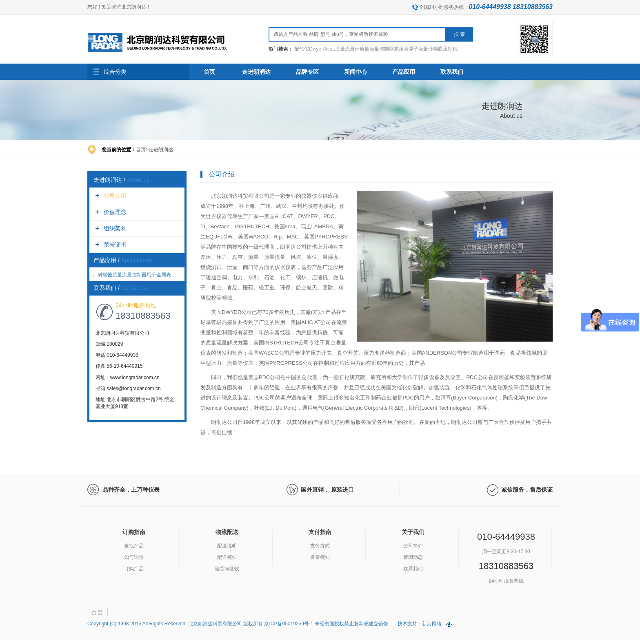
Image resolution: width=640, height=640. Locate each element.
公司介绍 (115, 195)
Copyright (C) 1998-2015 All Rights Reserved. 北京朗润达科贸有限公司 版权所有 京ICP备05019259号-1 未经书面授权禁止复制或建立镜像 (238, 624)
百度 (97, 612)
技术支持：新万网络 (420, 624)
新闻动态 (413, 557)
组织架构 (115, 228)
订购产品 (134, 569)
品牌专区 (307, 71)
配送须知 (227, 557)
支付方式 (320, 546)
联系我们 (413, 569)
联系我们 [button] (451, 71)
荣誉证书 (115, 244)
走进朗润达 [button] (256, 71)
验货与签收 (227, 569)
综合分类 (115, 71)
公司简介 (413, 546)
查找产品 (134, 546)
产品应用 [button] (403, 71)
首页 (209, 71)
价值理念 (115, 212)
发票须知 (320, 557)
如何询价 (134, 557)
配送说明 (227, 546)
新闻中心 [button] (355, 71)
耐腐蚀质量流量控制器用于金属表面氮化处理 (147, 275)
